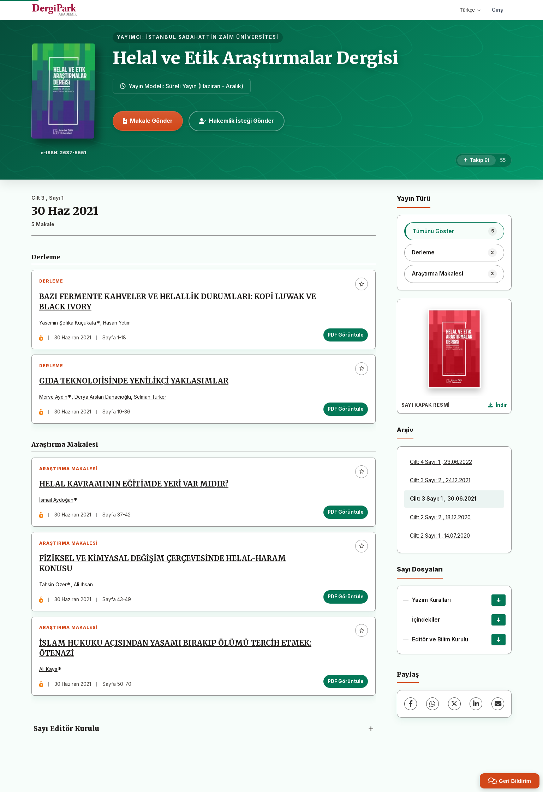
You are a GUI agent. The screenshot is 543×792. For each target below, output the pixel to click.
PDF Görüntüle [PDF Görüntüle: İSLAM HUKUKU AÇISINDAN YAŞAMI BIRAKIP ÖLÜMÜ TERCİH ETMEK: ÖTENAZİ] (344, 694)
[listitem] (454, 231)
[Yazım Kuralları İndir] (498, 600)
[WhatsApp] (432, 703)
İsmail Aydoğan (58, 507)
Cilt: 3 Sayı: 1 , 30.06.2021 (443, 498)
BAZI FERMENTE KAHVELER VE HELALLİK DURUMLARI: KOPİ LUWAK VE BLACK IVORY (173, 303)
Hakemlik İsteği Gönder (236, 120)
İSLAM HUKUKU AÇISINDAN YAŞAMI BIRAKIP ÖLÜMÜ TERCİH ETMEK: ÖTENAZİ (177, 661)
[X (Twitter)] (454, 703)
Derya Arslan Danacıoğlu (104, 401)
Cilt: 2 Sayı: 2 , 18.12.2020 (440, 517)
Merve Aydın (55, 401)
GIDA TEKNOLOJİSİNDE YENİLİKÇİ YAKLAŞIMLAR (135, 385)
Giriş (497, 10)
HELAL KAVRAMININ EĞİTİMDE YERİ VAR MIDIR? (135, 491)
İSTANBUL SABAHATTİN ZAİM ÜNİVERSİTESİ (212, 37)
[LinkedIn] (476, 703)
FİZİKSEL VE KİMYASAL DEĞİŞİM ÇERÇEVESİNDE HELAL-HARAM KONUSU (164, 574)
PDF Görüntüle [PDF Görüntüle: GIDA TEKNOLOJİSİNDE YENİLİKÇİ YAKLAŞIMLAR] (344, 413)
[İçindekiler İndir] (498, 619)
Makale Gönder (148, 120)
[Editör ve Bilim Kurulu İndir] (498, 639)
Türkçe (470, 10)
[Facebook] (410, 703)
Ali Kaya (50, 682)
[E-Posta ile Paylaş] (497, 703)
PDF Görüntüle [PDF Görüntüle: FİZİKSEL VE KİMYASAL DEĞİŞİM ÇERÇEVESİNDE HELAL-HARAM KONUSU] (344, 607)
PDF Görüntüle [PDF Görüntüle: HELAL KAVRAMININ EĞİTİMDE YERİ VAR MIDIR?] (344, 519)
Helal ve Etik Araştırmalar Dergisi (255, 57)
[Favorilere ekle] (360, 285)
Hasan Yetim (118, 324)
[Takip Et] (476, 160)
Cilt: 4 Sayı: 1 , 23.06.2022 (441, 462)
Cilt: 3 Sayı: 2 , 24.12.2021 (440, 480)
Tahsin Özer (54, 595)
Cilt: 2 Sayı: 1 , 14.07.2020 (440, 535)
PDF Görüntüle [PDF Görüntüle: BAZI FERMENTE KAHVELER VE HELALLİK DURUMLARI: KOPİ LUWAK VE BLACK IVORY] (344, 336)
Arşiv (405, 430)
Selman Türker (151, 401)
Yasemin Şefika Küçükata (69, 324)
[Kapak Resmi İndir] (497, 405)
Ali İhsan (84, 595)
